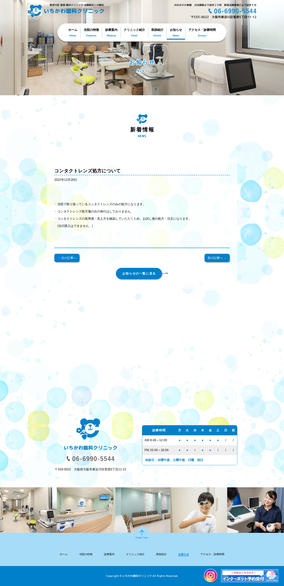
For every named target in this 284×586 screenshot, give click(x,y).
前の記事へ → (217, 257)
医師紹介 (161, 554)
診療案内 (109, 554)
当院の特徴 (85, 554)
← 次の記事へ (66, 257)
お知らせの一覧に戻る (139, 273)
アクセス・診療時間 (212, 554)
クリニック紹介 (135, 554)
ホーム (64, 554)
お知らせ (183, 554)
